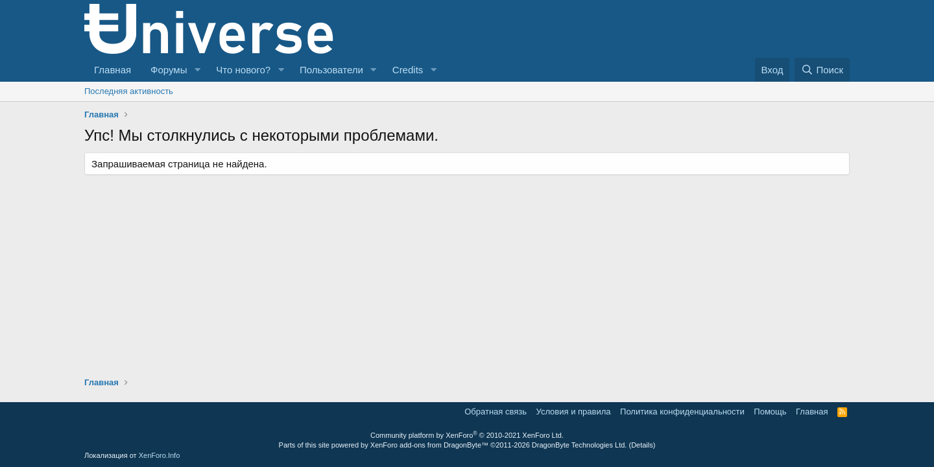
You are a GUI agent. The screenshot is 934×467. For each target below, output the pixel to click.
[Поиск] (822, 70)
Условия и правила (573, 411)
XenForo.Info (159, 455)
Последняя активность (128, 91)
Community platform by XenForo (467, 435)
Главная (112, 69)
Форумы (168, 69)
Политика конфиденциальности (682, 411)
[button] (197, 70)
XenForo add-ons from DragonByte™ (429, 445)
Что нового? (243, 69)
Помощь (770, 411)
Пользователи (331, 69)
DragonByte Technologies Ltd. (579, 445)
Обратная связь (495, 411)
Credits (408, 69)
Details (642, 445)
